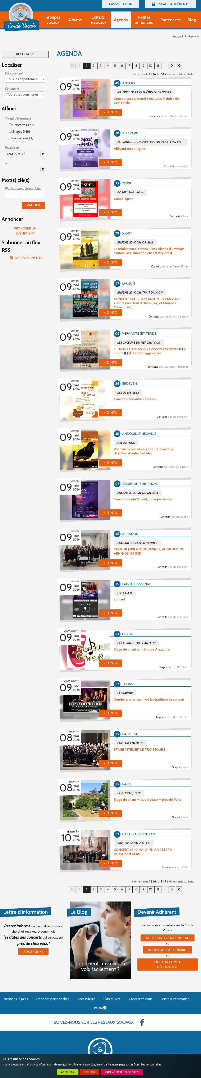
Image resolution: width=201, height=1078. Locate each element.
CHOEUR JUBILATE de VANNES (137, 543)
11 (158, 66)
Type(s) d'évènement (18, 118)
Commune (12, 89)
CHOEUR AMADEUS (130, 743)
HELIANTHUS (126, 443)
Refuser (89, 1072)
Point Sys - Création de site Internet (100, 1008)
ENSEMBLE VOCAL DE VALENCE (138, 493)
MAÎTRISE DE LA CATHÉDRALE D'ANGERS (144, 92)
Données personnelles (147, 1064)
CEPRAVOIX (125, 693)
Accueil (178, 36)
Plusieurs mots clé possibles (23, 188)
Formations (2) (21, 138)
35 (179, 66)
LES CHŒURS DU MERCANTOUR (138, 342)
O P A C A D (124, 593)
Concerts (168, 116)
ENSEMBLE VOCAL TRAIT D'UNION (140, 292)
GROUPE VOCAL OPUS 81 (133, 843)
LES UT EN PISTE (128, 393)
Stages (173, 667)
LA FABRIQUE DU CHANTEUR (136, 643)
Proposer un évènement (25, 230)
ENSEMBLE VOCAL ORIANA (135, 242)
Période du (12, 148)
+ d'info (110, 112)
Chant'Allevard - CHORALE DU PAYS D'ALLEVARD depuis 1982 (152, 142)
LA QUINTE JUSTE (129, 793)
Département (14, 73)
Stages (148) (19, 132)
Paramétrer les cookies (122, 1072)
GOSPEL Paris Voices (130, 192)
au (7, 163)
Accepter (67, 1072)
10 (150, 66)
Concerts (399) (21, 125)
